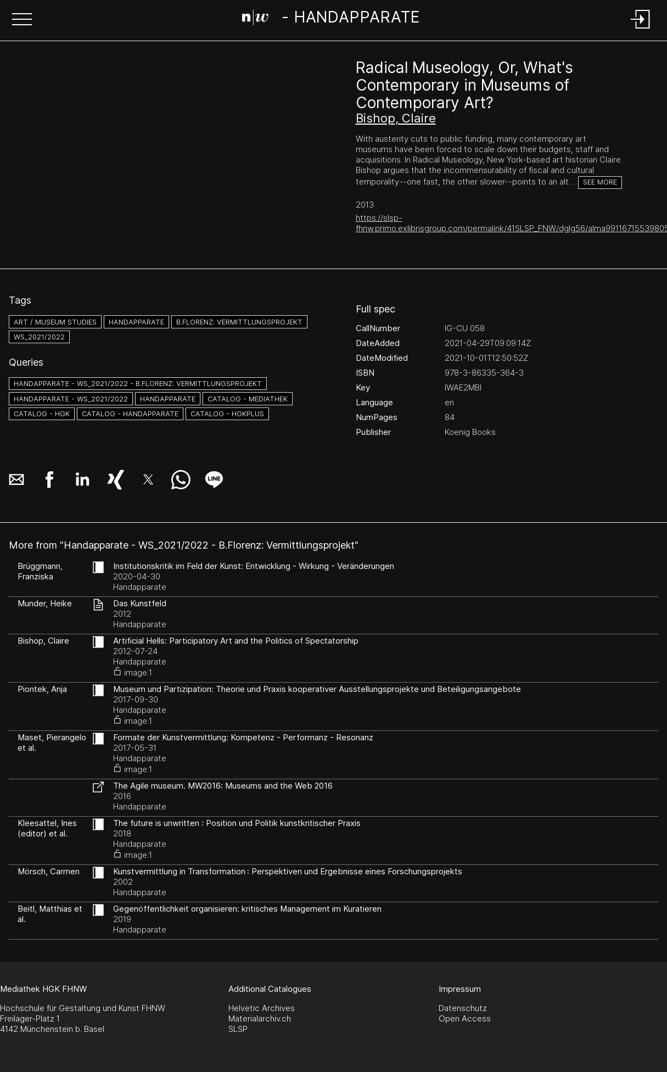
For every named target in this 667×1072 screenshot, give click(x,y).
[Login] (640, 29)
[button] (22, 20)
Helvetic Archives (261, 1008)
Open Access (465, 1018)
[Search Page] (331, 19)
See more (600, 182)
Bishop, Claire (396, 118)
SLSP (238, 1029)
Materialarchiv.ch (259, 1018)
